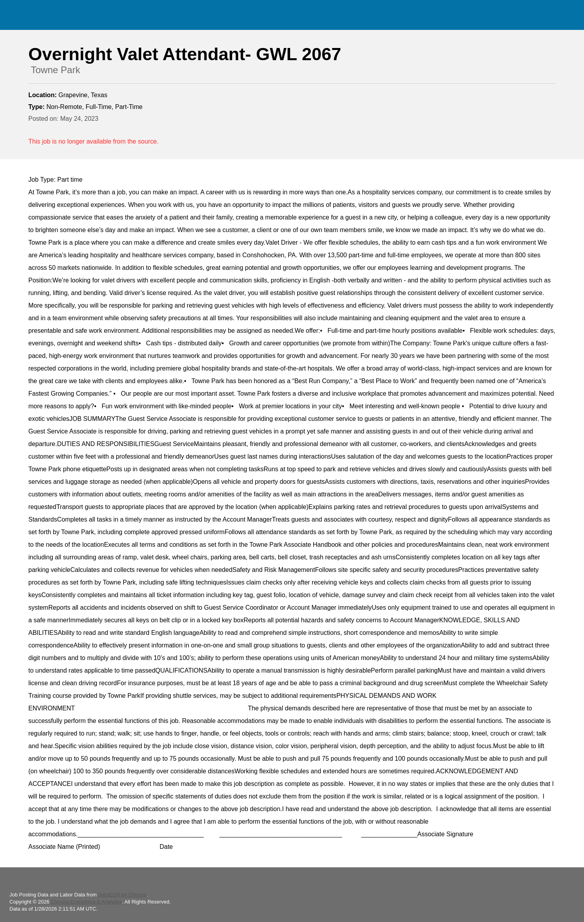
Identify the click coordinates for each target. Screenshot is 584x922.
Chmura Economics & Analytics (86, 902)
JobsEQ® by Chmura (122, 895)
